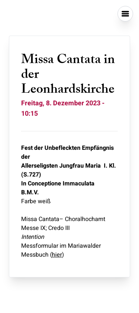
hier (57, 254)
